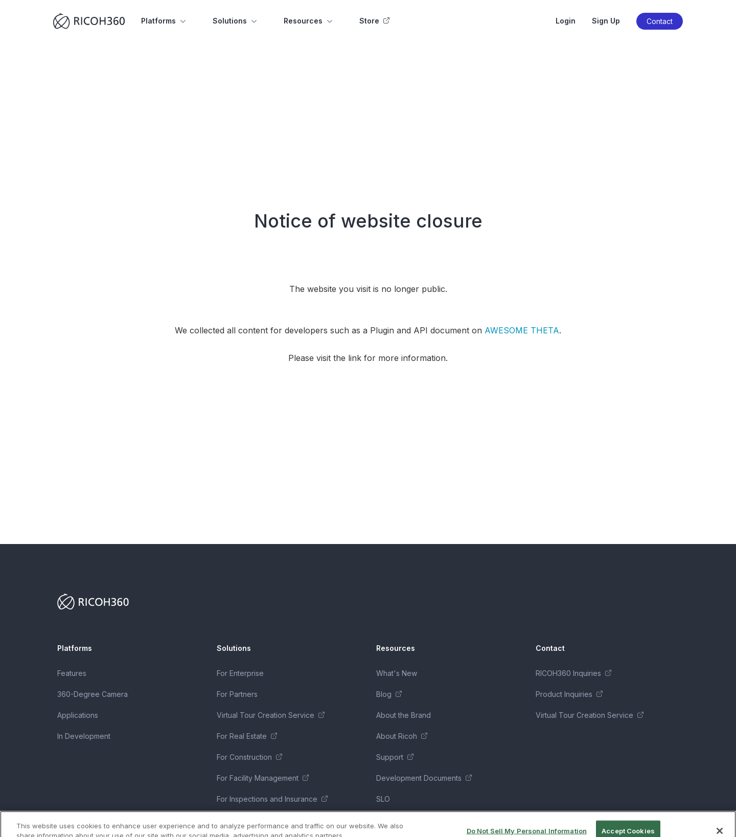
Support (394, 757)
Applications (77, 715)
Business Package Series (259, 820)
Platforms (164, 21)
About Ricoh (401, 736)
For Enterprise (240, 673)
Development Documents (424, 778)
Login (566, 20)
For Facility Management (263, 778)
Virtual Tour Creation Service (271, 715)
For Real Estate (247, 736)
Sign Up (606, 20)
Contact (660, 21)
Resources (309, 21)
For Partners (237, 694)
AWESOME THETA (522, 330)
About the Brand (403, 715)
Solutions (236, 21)
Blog (389, 694)
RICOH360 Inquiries (573, 673)
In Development (83, 736)
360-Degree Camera (92, 694)
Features (71, 673)
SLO (383, 799)
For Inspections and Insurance (272, 799)
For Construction (249, 757)
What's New (396, 673)
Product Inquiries (569, 694)
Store (374, 20)
